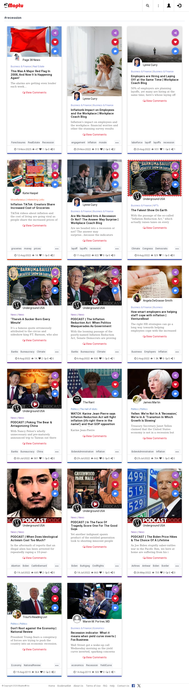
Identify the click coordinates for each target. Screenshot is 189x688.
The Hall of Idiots (88, 409)
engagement (78, 142)
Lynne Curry (90, 98)
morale (103, 142)
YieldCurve (106, 665)
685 (34, 572)
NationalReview (32, 665)
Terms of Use (93, 685)
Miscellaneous (18, 199)
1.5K (154, 358)
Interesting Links (35, 199)
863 (94, 572)
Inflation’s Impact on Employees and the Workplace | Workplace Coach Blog (92, 113)
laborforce (137, 142)
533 (95, 672)
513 (95, 149)
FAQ (105, 685)
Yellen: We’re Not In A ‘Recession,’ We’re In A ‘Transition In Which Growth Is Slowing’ (154, 417)
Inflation (92, 142)
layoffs (157, 142)
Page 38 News (31, 60)
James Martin (151, 402)
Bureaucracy (27, 351)
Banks (14, 351)
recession (168, 142)
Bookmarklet (64, 685)
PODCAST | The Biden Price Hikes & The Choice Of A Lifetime (154, 538)
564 (35, 672)
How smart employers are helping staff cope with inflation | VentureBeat (154, 315)
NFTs (156, 205)
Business (158, 307)
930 (94, 358)
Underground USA (154, 199)
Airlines (136, 565)
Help (112, 685)
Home (52, 685)
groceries (16, 248)
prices (37, 248)
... (117, 142)
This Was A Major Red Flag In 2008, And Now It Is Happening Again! (31, 74)
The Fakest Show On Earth (149, 210)
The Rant (88, 402)
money (27, 248)
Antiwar (146, 565)
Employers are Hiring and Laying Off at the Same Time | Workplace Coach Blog (155, 79)
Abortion (15, 565)
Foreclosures (18, 142)
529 (154, 255)
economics (77, 665)
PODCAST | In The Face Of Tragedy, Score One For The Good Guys (94, 525)
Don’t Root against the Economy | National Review (33, 630)
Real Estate (38, 66)
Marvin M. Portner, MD (96, 621)
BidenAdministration (82, 451)
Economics (98, 628)
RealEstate (34, 142)
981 (34, 458)
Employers (150, 351)
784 (154, 458)
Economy (16, 665)
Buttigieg (85, 565)
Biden (26, 565)
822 (95, 255)
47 (35, 149)
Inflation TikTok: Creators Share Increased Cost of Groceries (33, 206)
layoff (148, 142)
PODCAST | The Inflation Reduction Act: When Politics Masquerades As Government (91, 322)
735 (155, 572)
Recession (48, 142)
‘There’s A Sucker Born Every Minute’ (30, 320)
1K (35, 255)
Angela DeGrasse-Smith (158, 300)
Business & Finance (21, 66)
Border (165, 565)
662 (94, 458)
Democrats (161, 248)
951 (155, 149)
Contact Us (123, 685)
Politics (74, 409)
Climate (136, 248)
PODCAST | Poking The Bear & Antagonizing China (31, 424)
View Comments (34, 92)
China (40, 451)
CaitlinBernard (39, 565)
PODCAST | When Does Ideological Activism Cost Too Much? (34, 538)
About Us (78, 685)
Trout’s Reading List (35, 617)
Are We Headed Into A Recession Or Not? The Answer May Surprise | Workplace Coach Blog (94, 219)
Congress (147, 248)
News (13, 314)
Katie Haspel (30, 193)
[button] (148, 6)
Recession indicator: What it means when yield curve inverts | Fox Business (93, 636)
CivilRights (98, 565)
